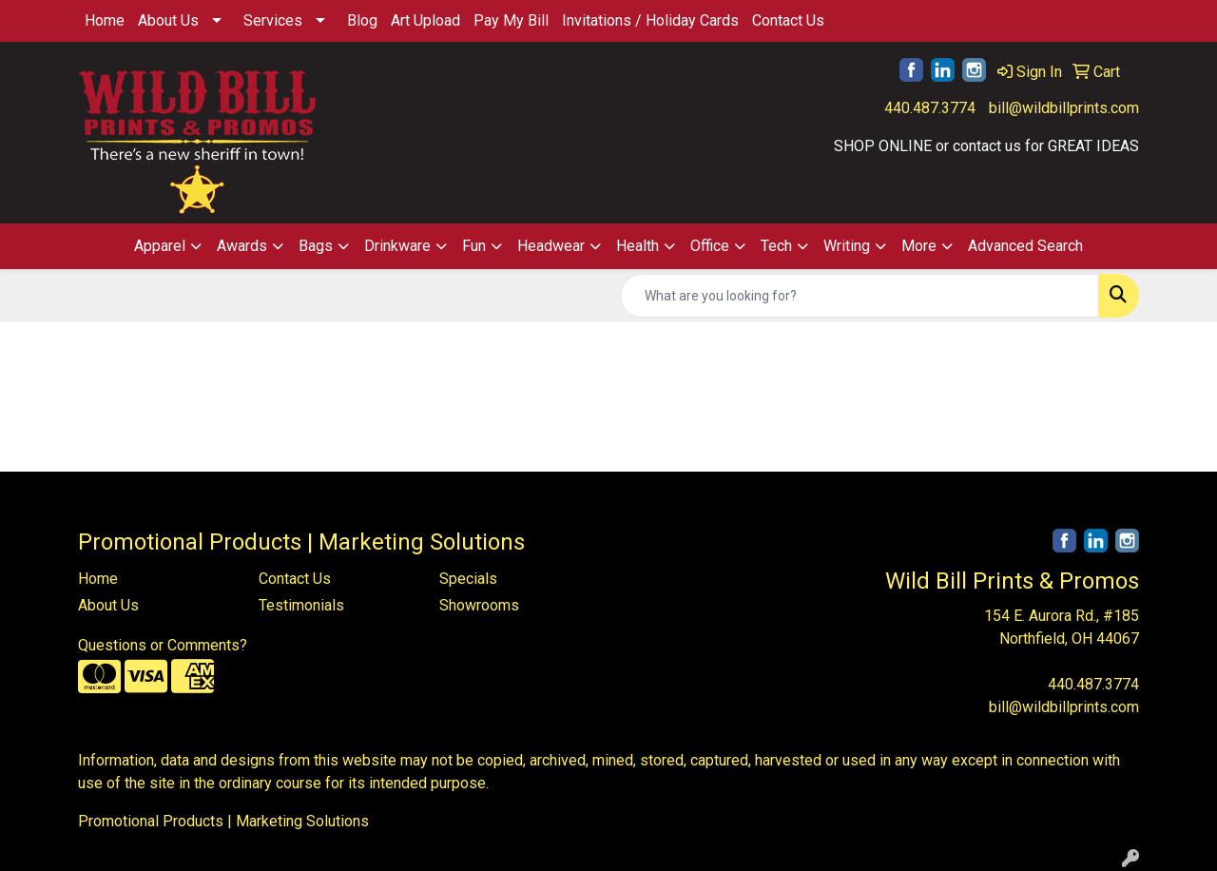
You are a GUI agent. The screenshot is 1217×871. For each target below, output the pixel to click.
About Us (168, 20)
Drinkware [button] (397, 246)
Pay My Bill (511, 20)
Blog (362, 20)
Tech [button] (776, 246)
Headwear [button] (551, 246)
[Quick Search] (859, 296)
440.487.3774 (930, 108)
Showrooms (479, 605)
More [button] (919, 246)
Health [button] (637, 246)
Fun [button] (474, 246)
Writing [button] (846, 246)
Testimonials (301, 605)
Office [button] (709, 246)
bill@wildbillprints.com (1064, 108)
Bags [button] (316, 246)
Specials (468, 579)
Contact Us (788, 20)
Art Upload (425, 20)
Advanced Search (1025, 246)
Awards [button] (242, 246)
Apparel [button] (159, 246)
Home (105, 20)
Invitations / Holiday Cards (650, 20)
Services (272, 20)
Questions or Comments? (162, 645)
